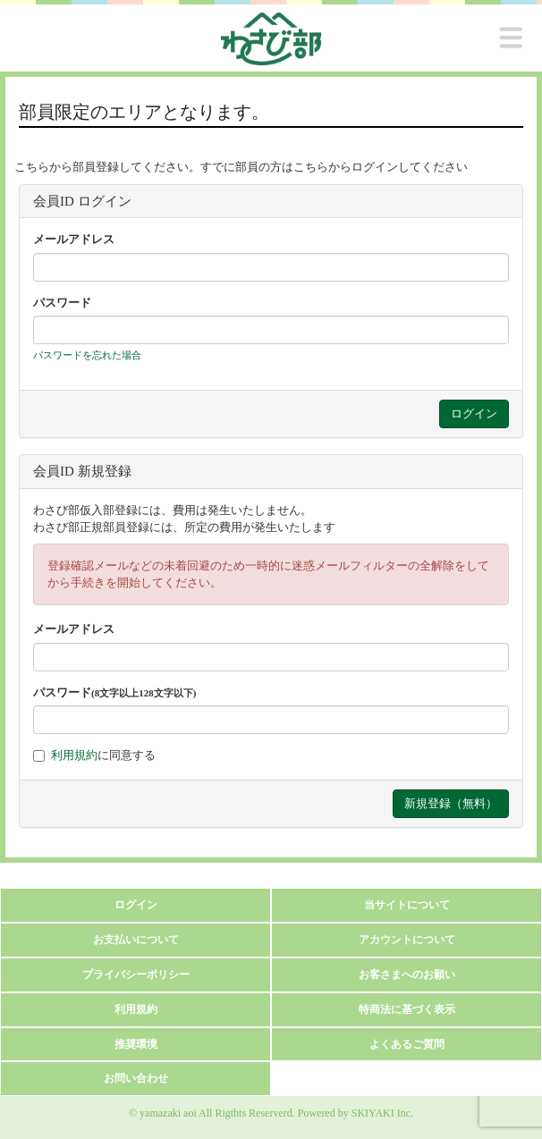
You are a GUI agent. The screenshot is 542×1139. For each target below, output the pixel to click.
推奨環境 (135, 1044)
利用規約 (74, 755)
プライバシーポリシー (136, 974)
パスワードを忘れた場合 (87, 355)
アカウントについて (407, 939)
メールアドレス (73, 239)
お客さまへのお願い (407, 974)
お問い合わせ (136, 1078)
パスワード (62, 302)
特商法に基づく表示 (407, 1009)
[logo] (271, 39)
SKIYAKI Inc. (382, 1113)
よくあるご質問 (407, 1044)
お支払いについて (136, 939)
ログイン (135, 905)
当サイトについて (407, 905)
